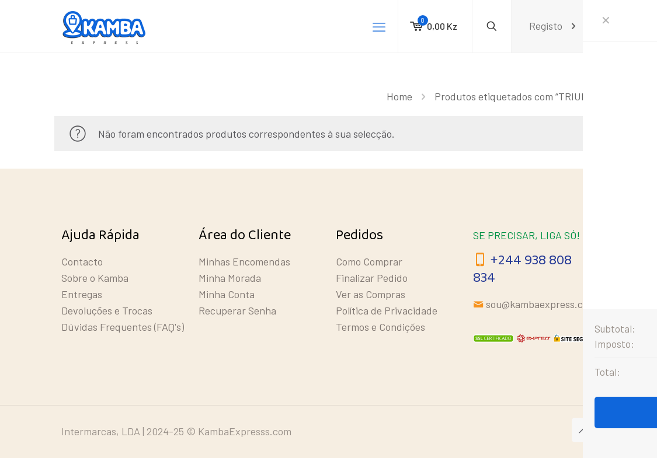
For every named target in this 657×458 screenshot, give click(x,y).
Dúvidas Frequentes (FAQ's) (122, 326)
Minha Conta (227, 294)
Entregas (81, 294)
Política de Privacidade (386, 310)
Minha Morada (230, 277)
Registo (554, 26)
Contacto (82, 261)
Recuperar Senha (237, 310)
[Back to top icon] (584, 430)
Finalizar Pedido (372, 277)
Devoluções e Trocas (106, 310)
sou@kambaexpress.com (541, 304)
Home (399, 96)
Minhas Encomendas (244, 261)
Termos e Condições (380, 326)
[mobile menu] (379, 26)
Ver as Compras (370, 294)
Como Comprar (369, 261)
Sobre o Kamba (94, 277)
